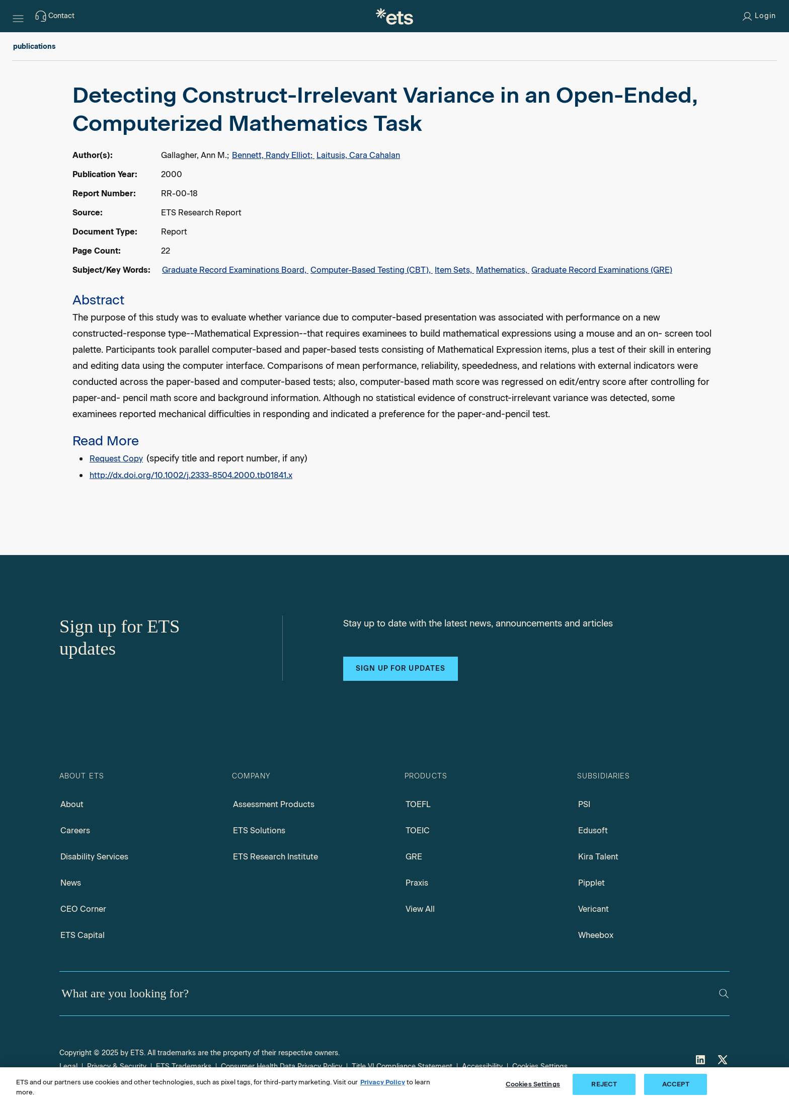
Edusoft (593, 830)
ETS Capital (82, 935)
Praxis (417, 883)
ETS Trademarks (183, 1066)
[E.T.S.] (394, 16)
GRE (414, 856)
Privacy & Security (116, 1066)
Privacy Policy (382, 1082)
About (72, 804)
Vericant (593, 909)
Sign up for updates (400, 668)
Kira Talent (598, 856)
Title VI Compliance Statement (402, 1066)
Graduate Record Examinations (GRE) (601, 270)
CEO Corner (83, 909)
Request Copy (116, 458)
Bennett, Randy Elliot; (273, 155)
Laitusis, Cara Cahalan (358, 155)
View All (420, 909)
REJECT (604, 1084)
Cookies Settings (540, 1066)
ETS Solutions (259, 830)
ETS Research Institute (275, 856)
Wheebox (595, 935)
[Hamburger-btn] (18, 16)
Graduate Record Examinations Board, (235, 270)
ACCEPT (675, 1084)
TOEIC (418, 830)
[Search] (724, 993)
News (70, 883)
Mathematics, (502, 270)
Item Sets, (454, 270)
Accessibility (482, 1066)
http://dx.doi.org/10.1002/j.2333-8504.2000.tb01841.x (191, 475)
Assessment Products (273, 804)
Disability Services (94, 856)
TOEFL (418, 804)
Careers (75, 830)
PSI (584, 804)
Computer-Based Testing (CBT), (371, 270)
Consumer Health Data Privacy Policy (281, 1066)
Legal (68, 1066)
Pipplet (591, 883)
